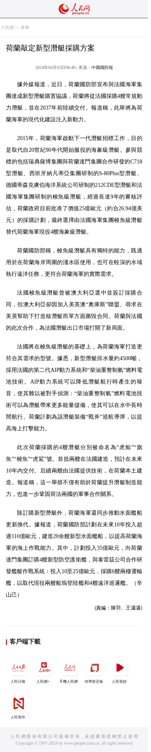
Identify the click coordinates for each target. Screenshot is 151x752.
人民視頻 (120, 670)
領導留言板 (94, 670)
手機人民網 (69, 670)
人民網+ (44, 670)
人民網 (7, 27)
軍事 (25, 27)
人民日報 (18, 670)
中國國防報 (102, 67)
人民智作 (18, 706)
